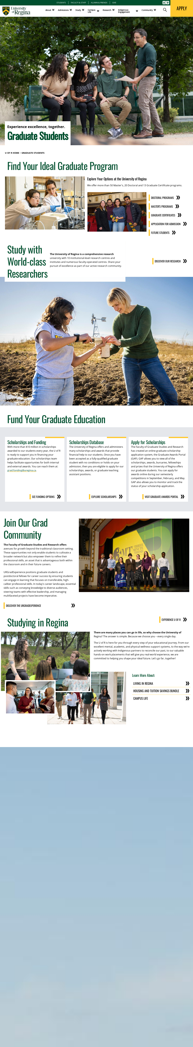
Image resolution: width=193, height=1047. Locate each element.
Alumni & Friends (99, 2)
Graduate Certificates (163, 215)
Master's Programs (162, 206)
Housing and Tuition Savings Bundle (156, 691)
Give (114, 2)
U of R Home (12, 152)
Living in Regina (143, 683)
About (48, 10)
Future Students (160, 233)
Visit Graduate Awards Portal (161, 497)
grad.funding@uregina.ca (21, 470)
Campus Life (140, 698)
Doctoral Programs (162, 198)
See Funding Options (43, 497)
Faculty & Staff (78, 2)
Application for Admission (166, 224)
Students (61, 2)
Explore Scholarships (103, 497)
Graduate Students (33, 152)
